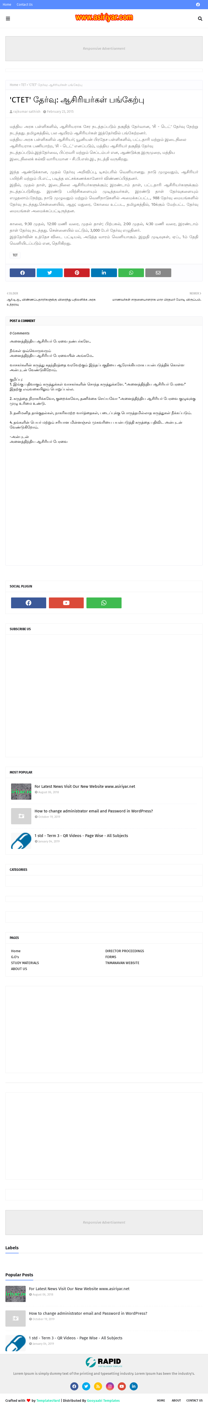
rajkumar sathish (27, 111)
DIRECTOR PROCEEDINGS (124, 951)
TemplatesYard (48, 1401)
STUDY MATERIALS (25, 963)
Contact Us (25, 4)
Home (7, 4)
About (176, 1400)
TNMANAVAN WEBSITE (122, 963)
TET (23, 85)
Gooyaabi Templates (103, 1401)
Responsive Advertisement (104, 49)
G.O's (15, 957)
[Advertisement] (104, 1029)
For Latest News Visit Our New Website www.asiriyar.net (85, 786)
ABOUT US (19, 969)
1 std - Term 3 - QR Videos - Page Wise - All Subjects (81, 835)
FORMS (110, 957)
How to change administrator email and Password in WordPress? (94, 811)
